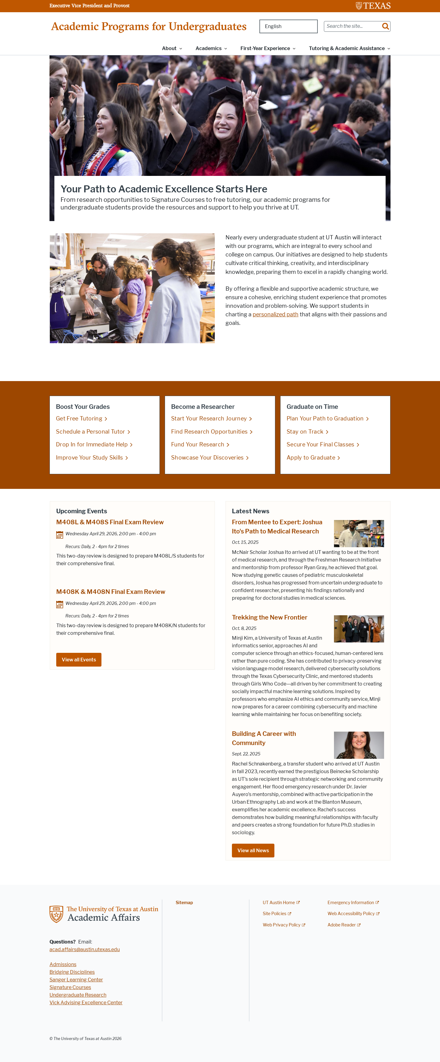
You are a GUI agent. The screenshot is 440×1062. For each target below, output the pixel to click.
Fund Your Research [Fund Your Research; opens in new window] (197, 444)
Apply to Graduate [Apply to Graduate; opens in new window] (311, 457)
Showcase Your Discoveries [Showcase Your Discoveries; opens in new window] (207, 457)
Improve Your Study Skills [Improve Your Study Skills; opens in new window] (89, 457)
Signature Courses (70, 987)
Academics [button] (209, 48)
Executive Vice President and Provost (89, 5)
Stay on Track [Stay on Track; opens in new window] (305, 431)
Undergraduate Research (78, 995)
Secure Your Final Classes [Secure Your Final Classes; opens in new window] (320, 444)
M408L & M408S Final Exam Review (110, 522)
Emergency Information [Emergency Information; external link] (351, 902)
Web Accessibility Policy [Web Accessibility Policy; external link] (351, 913)
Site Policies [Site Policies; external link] (274, 913)
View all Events (79, 660)
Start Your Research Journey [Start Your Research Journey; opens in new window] (209, 418)
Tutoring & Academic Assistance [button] (347, 48)
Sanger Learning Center (76, 980)
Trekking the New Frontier (269, 617)
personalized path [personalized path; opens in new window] (276, 314)
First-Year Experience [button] (265, 48)
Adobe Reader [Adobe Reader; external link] (342, 925)
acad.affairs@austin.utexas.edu (85, 949)
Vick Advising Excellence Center (86, 1003)
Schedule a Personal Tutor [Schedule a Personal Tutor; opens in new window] (90, 431)
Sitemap (184, 902)
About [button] (169, 48)
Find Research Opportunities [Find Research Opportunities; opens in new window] (209, 431)
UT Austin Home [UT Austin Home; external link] (279, 902)
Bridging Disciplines (72, 972)
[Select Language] (288, 26)
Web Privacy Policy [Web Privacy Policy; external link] (281, 925)
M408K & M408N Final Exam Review (110, 591)
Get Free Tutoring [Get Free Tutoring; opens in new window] (79, 418)
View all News (253, 850)
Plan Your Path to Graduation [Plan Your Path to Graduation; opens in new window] (325, 418)
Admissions (63, 964)
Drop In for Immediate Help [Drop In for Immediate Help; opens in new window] (92, 444)
